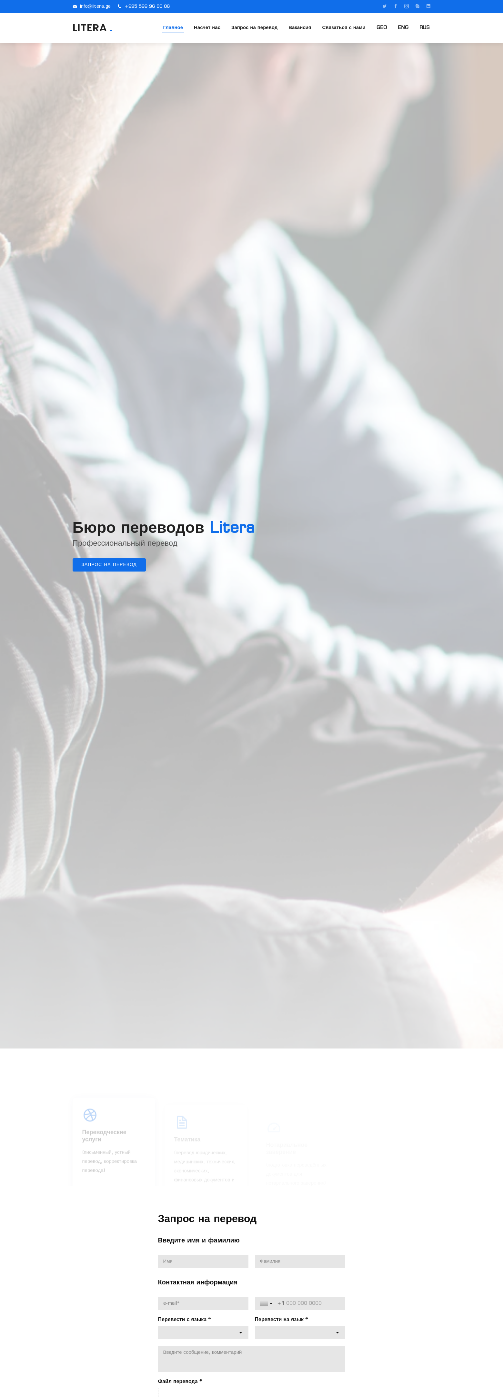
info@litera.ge (95, 6)
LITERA (93, 27)
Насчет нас (207, 27)
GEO (382, 27)
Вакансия (299, 27)
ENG (403, 27)
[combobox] (203, 1332)
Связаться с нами (344, 27)
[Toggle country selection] (267, 1303)
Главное (173, 27)
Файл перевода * (180, 1381)
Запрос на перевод (254, 27)
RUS (424, 27)
